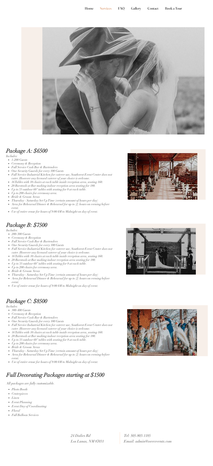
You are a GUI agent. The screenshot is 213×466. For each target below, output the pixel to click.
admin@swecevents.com (153, 441)
